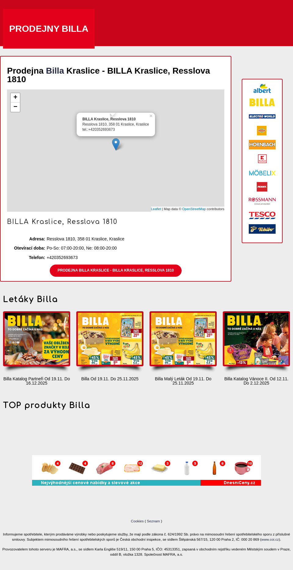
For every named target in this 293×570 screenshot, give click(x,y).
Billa (55, 70)
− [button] (15, 107)
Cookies (138, 521)
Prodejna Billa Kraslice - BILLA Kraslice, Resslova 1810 (116, 270)
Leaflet (156, 209)
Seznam (153, 521)
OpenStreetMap (194, 209)
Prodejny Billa (49, 29)
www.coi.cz (270, 539)
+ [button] (15, 97)
